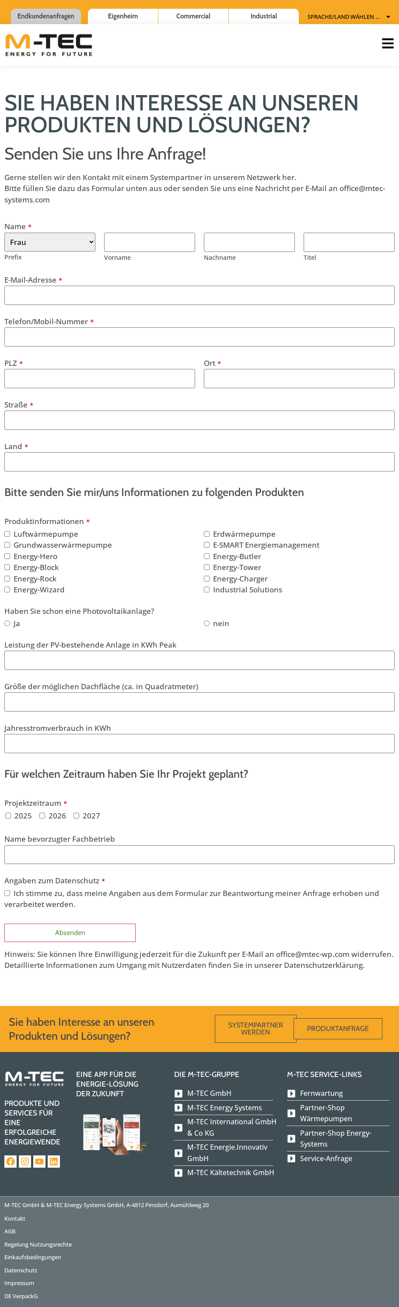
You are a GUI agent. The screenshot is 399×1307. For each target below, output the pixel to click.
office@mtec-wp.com (313, 954)
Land (16, 446)
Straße (18, 404)
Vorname (117, 257)
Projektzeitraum (35, 803)
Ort (212, 363)
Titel (310, 257)
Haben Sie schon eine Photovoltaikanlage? (79, 611)
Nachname (220, 257)
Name (18, 226)
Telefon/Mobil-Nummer (49, 321)
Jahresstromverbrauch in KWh (57, 728)
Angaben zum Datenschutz (54, 880)
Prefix (13, 257)
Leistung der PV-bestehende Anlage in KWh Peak (90, 644)
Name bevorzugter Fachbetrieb (59, 839)
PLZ (13, 363)
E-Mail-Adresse (33, 279)
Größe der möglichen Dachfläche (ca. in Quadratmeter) (101, 686)
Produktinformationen (47, 521)
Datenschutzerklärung (323, 965)
